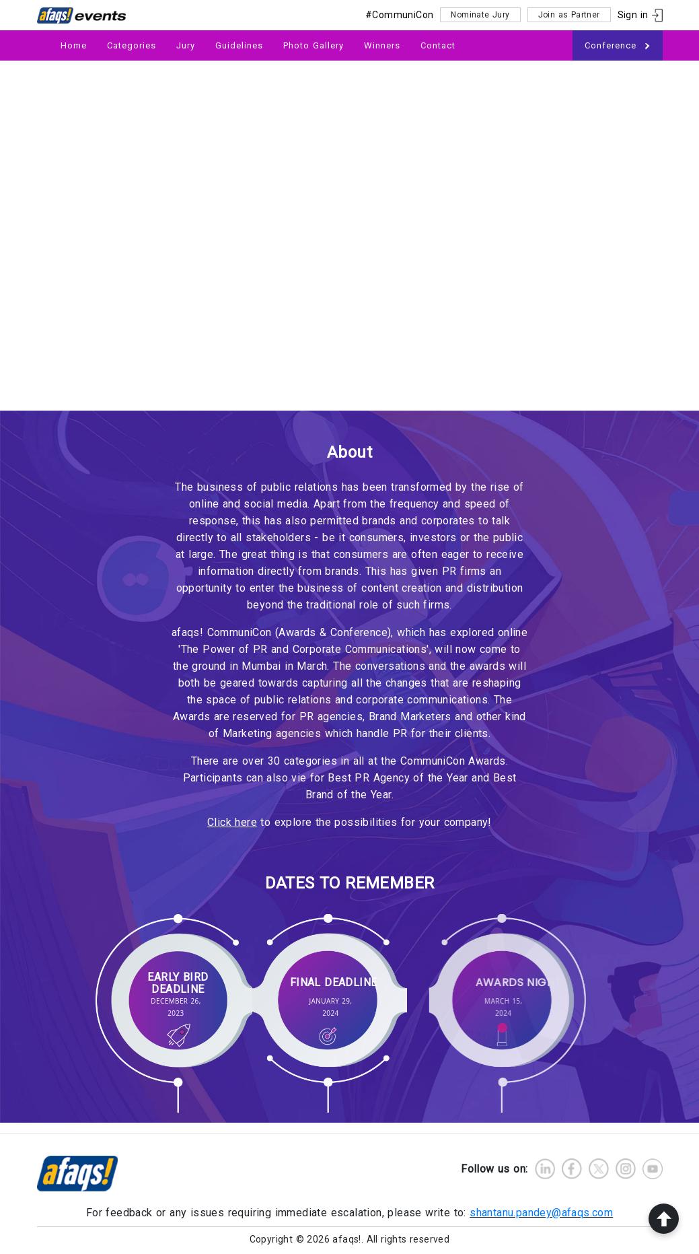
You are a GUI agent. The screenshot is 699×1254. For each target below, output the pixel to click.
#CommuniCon (399, 14)
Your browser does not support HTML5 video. (349, 236)
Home (74, 45)
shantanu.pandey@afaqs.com (541, 1212)
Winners (382, 45)
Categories (131, 45)
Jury (185, 45)
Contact (437, 45)
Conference (618, 46)
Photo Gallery (313, 45)
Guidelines (239, 45)
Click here (232, 822)
